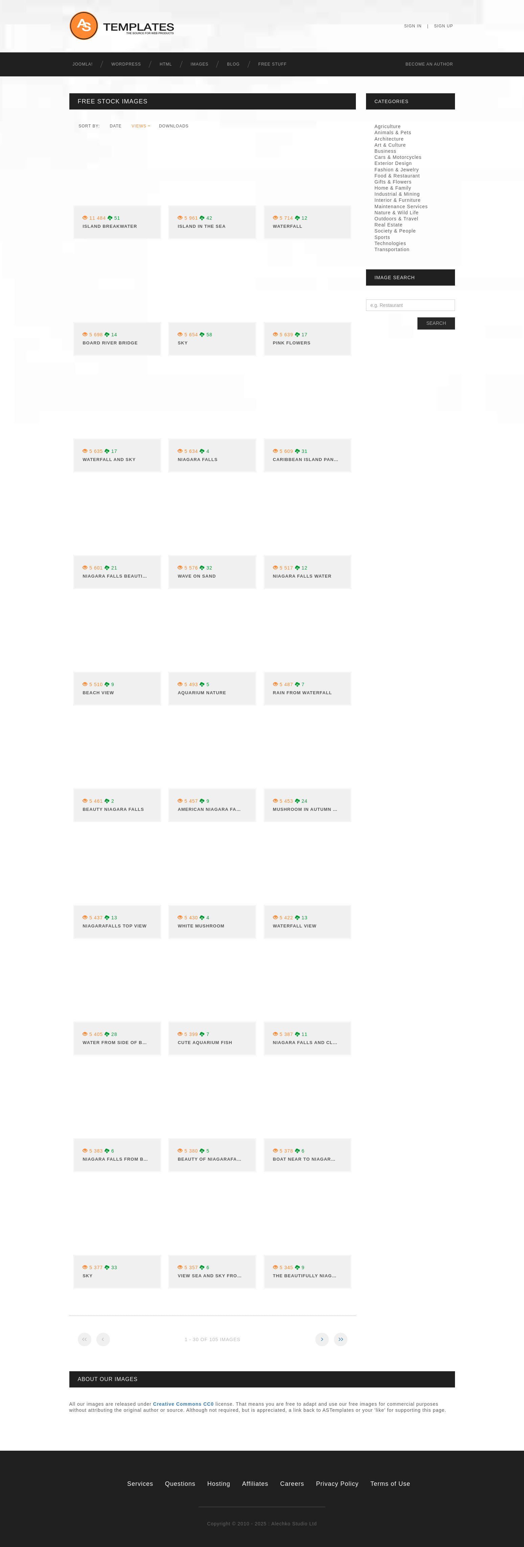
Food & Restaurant (397, 175)
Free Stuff (272, 64)
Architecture (389, 139)
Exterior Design (393, 163)
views (139, 126)
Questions (180, 1483)
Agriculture (387, 126)
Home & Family (392, 188)
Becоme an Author (429, 64)
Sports (382, 237)
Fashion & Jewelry (396, 169)
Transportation (392, 249)
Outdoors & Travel (396, 218)
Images (200, 64)
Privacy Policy (337, 1483)
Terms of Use (390, 1483)
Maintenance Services (401, 206)
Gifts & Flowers (393, 182)
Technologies (390, 243)
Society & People (395, 231)
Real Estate (388, 224)
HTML (166, 64)
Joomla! (83, 64)
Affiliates (255, 1483)
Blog (233, 64)
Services (140, 1483)
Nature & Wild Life (396, 212)
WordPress (126, 64)
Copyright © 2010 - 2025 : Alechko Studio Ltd (262, 1523)
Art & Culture (390, 145)
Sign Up (443, 26)
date (115, 126)
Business (385, 151)
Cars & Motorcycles (398, 157)
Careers (292, 1483)
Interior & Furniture (397, 200)
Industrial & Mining (397, 194)
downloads (174, 126)
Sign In (413, 26)
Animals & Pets (392, 132)
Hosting (218, 1483)
